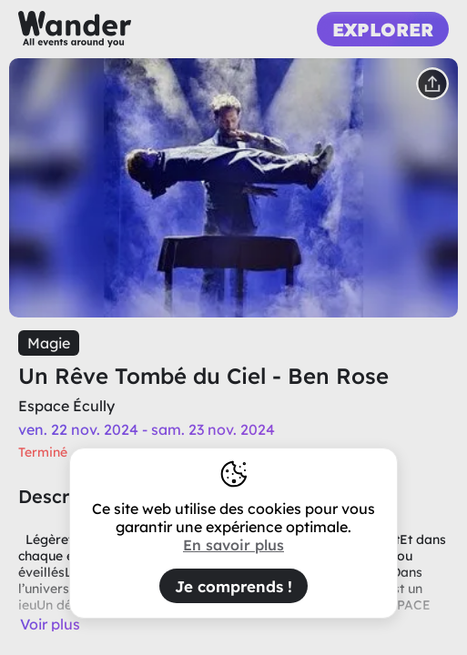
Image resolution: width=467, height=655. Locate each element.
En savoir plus (233, 545)
